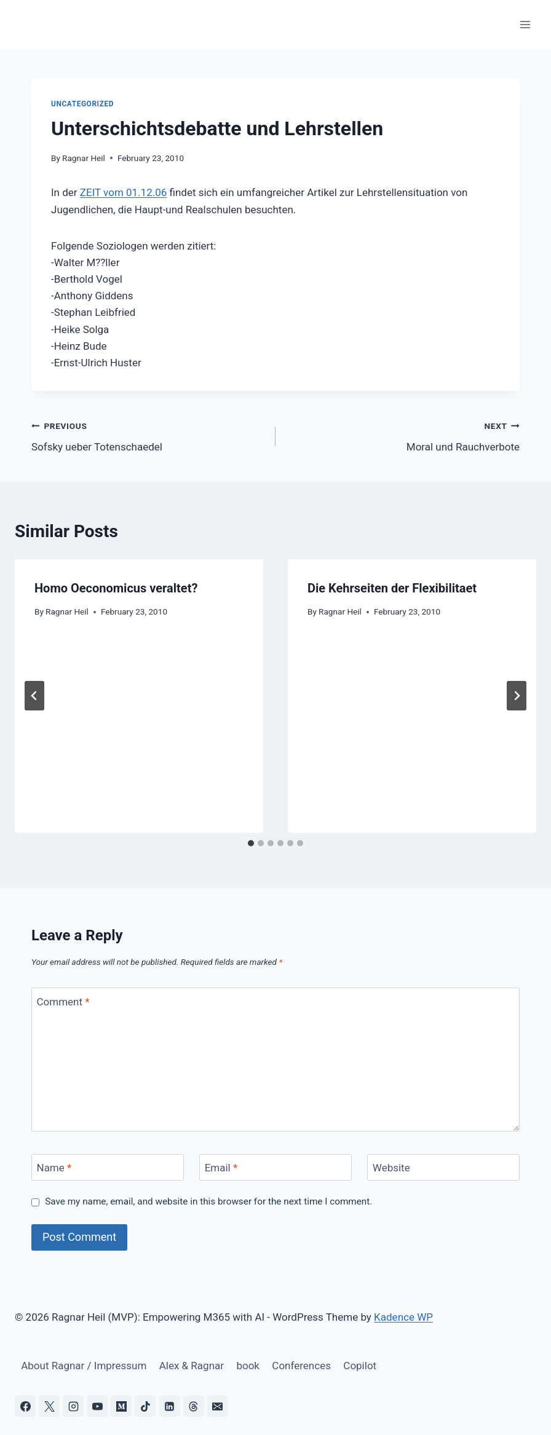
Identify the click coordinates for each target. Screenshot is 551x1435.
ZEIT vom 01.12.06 (123, 192)
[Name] (107, 1167)
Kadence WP (403, 1317)
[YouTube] (97, 1406)
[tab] (251, 843)
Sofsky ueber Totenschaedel (148, 435)
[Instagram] (73, 1406)
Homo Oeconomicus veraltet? (115, 588)
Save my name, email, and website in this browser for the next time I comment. (208, 1201)
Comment (63, 1001)
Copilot (359, 1365)
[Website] (443, 1167)
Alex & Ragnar (191, 1365)
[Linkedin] (169, 1406)
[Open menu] (524, 24)
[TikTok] (145, 1406)
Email (221, 1168)
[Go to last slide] (34, 695)
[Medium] (121, 1406)
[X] (49, 1406)
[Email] (275, 1167)
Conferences (301, 1365)
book (248, 1365)
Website (391, 1168)
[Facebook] (25, 1406)
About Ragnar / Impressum (83, 1365)
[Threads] (193, 1406)
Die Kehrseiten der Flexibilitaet (392, 588)
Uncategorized (82, 104)
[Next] (516, 695)
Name (54, 1168)
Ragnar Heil (83, 158)
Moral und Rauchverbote (403, 435)
